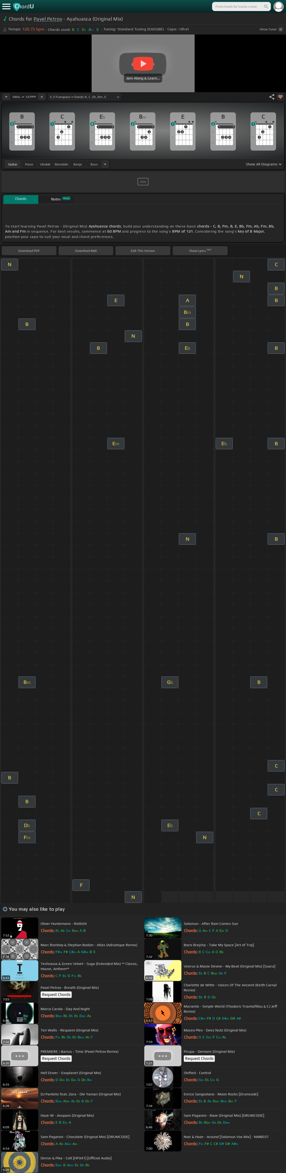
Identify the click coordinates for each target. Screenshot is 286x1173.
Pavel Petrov (48, 19)
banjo (78, 164)
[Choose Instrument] (105, 164)
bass (94, 164)
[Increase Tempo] (42, 97)
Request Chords (56, 994)
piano (29, 164)
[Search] (266, 6)
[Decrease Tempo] (6, 97)
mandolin (61, 164)
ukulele (45, 164)
